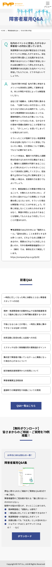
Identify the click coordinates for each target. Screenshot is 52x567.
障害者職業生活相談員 (13, 380)
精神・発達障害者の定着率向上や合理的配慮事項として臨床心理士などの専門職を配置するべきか (25, 312)
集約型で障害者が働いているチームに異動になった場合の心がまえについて (25, 359)
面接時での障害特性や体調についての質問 (22, 390)
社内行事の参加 (26, 30)
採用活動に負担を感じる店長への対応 (20, 337)
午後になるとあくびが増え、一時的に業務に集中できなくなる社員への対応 (25, 326)
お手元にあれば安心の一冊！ (20, 455)
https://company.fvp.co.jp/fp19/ (25, 257)
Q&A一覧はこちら (26, 405)
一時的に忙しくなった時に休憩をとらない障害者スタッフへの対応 (25, 299)
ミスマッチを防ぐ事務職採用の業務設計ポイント (25, 347)
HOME (3, 30)
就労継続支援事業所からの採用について (21, 370)
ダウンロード (25, 536)
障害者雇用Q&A (13, 30)
